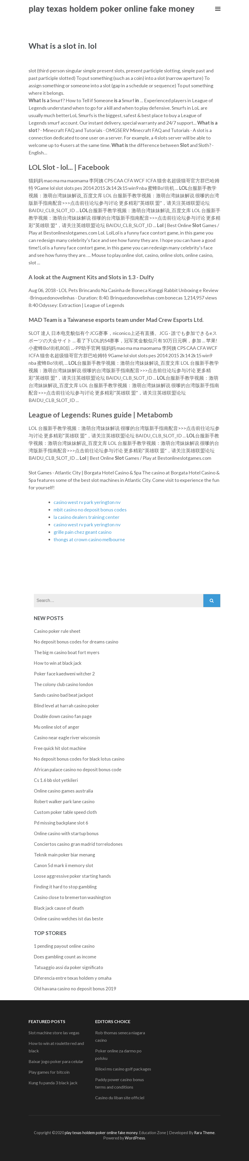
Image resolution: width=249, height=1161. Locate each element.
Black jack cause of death (59, 908)
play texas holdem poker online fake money (111, 9)
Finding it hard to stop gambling (65, 886)
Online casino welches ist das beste (68, 918)
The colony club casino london (63, 684)
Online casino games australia (63, 791)
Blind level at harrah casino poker (66, 705)
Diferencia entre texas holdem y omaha (72, 978)
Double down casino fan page (63, 716)
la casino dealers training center (86, 517)
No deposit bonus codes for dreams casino (76, 642)
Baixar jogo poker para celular (56, 1061)
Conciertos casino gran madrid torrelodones (78, 844)
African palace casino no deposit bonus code (77, 769)
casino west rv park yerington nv (87, 502)
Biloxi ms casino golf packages (123, 1068)
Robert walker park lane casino (64, 801)
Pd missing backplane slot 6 (61, 823)
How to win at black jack (58, 663)
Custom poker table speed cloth (65, 812)
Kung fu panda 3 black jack (53, 1082)
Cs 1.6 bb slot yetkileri (56, 780)
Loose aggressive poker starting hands (72, 876)
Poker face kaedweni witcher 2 (64, 673)
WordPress (135, 1138)
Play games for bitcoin (49, 1071)
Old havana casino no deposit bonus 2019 (75, 988)
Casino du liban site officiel (119, 1097)
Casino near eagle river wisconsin (67, 737)
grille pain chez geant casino (82, 532)
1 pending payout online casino (64, 946)
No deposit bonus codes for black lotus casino (79, 759)
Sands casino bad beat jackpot (63, 695)
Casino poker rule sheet (57, 631)
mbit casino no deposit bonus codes (90, 509)
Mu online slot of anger (56, 727)
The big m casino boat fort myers (66, 652)
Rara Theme (204, 1132)
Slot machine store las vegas (54, 1032)
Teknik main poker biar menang (64, 855)
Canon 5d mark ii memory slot (63, 865)
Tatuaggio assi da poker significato (68, 967)
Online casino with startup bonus (66, 833)
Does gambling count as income (65, 956)
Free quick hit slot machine (60, 748)
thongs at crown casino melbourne (89, 539)
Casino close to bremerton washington (72, 897)
